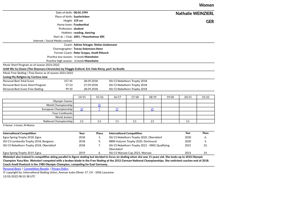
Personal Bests (12, 168)
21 (152, 109)
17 (117, 109)
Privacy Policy (60, 168)
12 (81, 109)
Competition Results (36, 168)
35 (99, 105)
